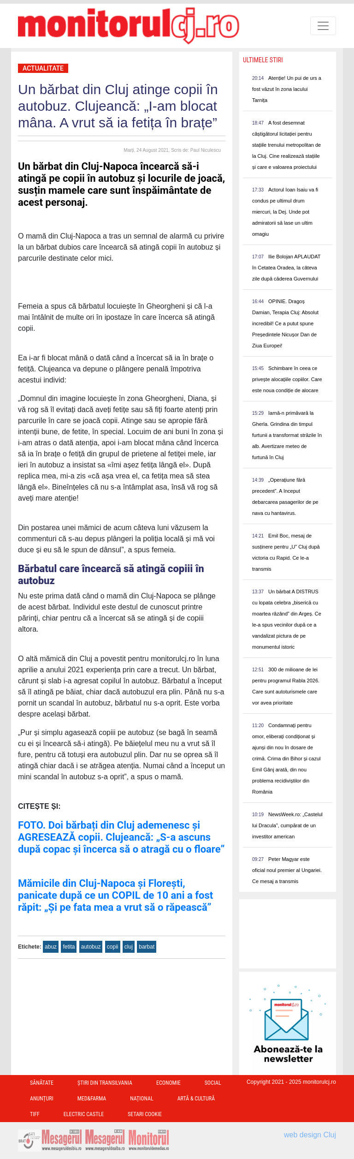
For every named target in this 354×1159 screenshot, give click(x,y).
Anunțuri (41, 1098)
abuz (51, 947)
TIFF (35, 1114)
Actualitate (43, 68)
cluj (128, 947)
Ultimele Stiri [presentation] (263, 60)
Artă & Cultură (196, 1098)
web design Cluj (310, 1135)
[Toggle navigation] (323, 26)
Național (141, 1098)
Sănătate (41, 1083)
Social (213, 1083)
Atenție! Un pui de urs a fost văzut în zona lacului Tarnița (286, 89)
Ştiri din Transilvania (104, 1083)
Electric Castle (84, 1114)
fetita (69, 947)
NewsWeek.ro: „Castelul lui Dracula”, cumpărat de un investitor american (287, 825)
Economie (168, 1083)
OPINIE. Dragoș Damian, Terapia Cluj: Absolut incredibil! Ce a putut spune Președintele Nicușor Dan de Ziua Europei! (285, 323)
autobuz (91, 947)
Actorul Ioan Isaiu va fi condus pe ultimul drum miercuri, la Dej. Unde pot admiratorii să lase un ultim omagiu (285, 212)
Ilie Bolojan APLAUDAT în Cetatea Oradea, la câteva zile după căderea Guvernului (286, 267)
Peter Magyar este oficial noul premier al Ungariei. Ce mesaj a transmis (287, 870)
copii (112, 947)
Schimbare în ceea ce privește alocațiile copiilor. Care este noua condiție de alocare (287, 379)
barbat (146, 947)
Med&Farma (91, 1098)
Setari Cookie (145, 1114)
